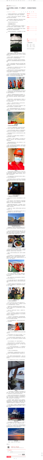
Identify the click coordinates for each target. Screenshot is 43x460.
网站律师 (30, 46)
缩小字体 (21, 11)
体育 (11, 0)
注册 (31, 0)
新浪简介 (28, 44)
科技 (16, 0)
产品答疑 (28, 46)
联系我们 (28, 45)
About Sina (34, 44)
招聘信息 (30, 45)
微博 (27, 11)
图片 (20, 0)
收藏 (25, 11)
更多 (24, 0)
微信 (29, 11)
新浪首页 (7, 0)
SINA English (34, 46)
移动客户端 (34, 0)
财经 (13, 0)
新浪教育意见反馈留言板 (30, 42)
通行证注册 (34, 45)
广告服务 (30, 44)
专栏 (22, 0)
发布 (23, 454)
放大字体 (23, 11)
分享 (31, 11)
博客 (18, 0)
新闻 (9, 0)
